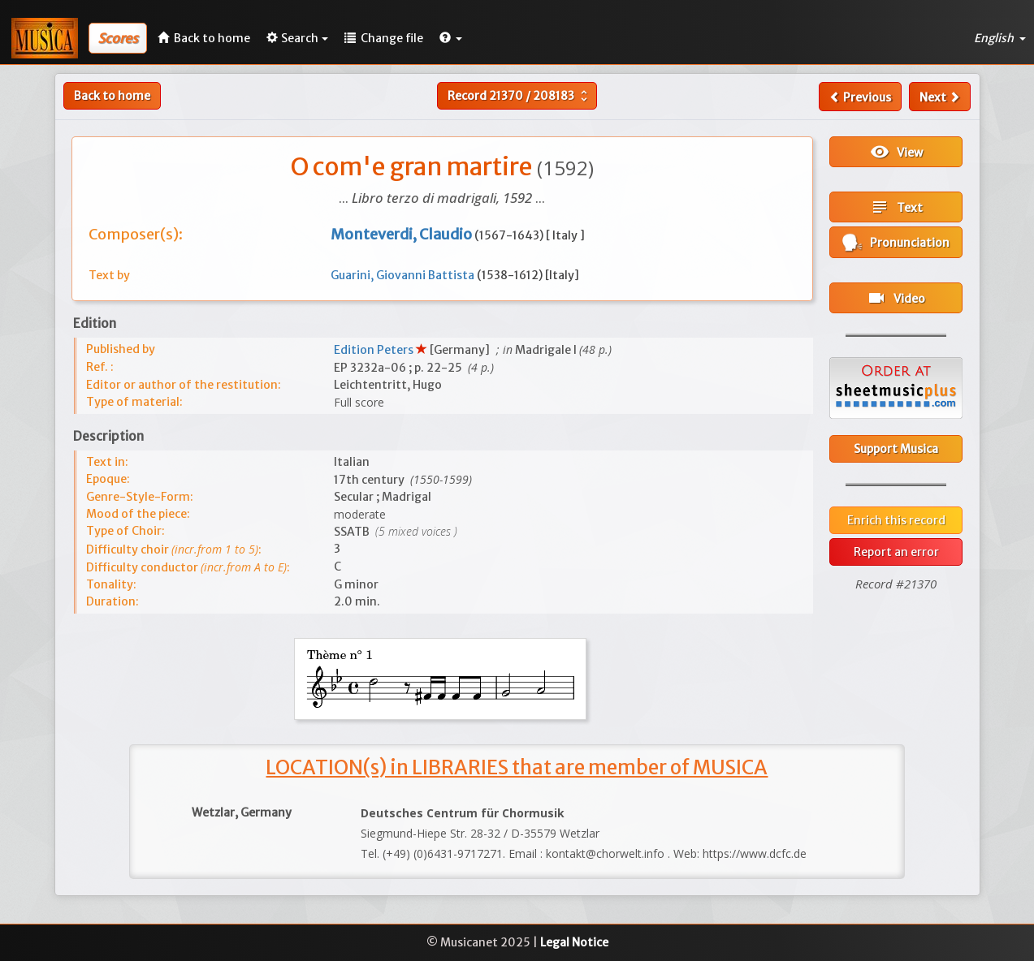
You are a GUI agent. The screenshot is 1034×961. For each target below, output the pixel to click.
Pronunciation (896, 242)
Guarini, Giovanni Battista (404, 275)
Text (896, 207)
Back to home (112, 95)
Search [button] (297, 38)
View (896, 152)
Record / (519, 95)
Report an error (896, 552)
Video (896, 298)
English (1000, 38)
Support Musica (896, 449)
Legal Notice (574, 942)
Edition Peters (375, 350)
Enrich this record (896, 520)
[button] (450, 38)
